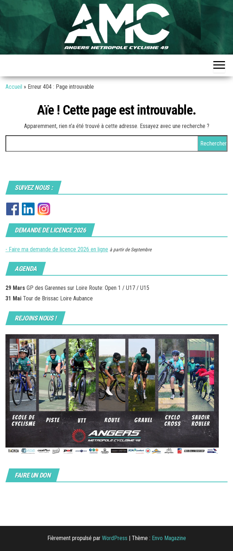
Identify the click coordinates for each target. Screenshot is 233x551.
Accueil (13, 86)
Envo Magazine (169, 538)
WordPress (114, 538)
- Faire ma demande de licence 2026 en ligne (56, 249)
